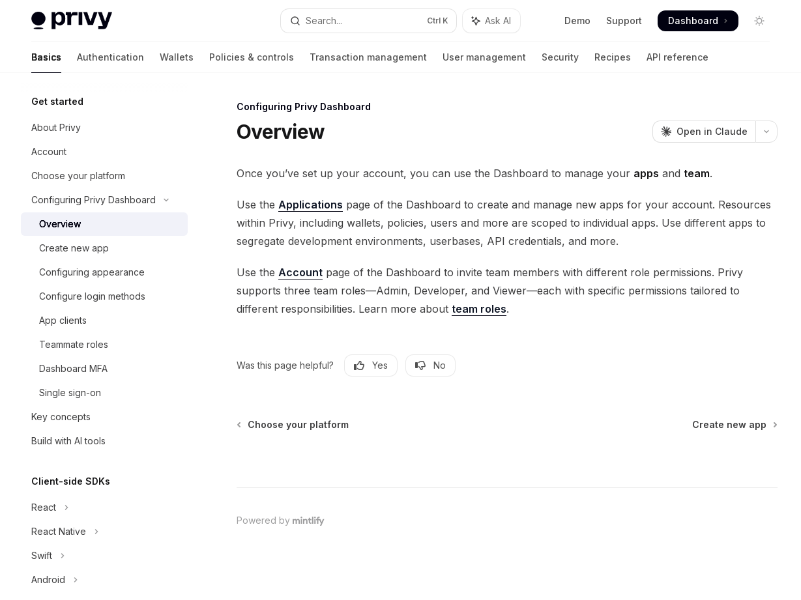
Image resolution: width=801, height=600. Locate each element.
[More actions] (766, 132)
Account (300, 272)
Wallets (177, 62)
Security (560, 62)
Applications (310, 204)
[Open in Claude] (703, 132)
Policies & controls (251, 62)
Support (624, 20)
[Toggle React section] (104, 507)
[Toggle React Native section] (104, 531)
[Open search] (368, 21)
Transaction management (368, 62)
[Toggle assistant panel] (491, 21)
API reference (677, 62)
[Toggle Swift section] (104, 555)
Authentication (110, 62)
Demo (577, 20)
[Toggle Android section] (104, 580)
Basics (46, 62)
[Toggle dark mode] (759, 20)
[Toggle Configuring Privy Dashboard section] (104, 200)
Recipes (612, 62)
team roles (479, 308)
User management (484, 62)
